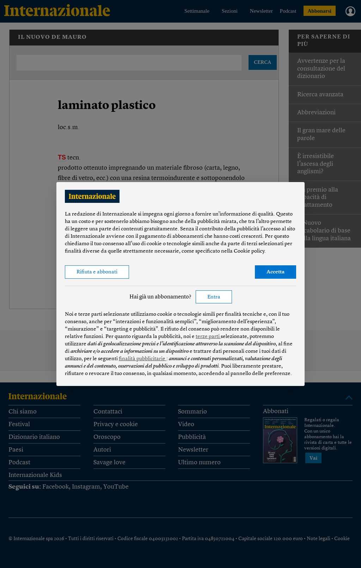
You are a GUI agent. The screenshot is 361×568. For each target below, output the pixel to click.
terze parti (208, 336)
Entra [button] (213, 297)
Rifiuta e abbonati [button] (97, 272)
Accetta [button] (275, 272)
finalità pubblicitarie (142, 359)
